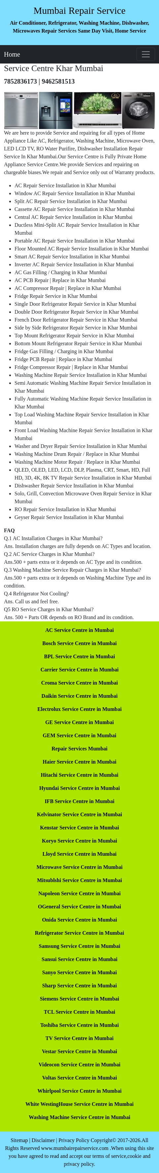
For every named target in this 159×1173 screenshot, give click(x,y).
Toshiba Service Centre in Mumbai (79, 1025)
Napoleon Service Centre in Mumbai (79, 893)
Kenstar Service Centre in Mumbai (79, 827)
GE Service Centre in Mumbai (79, 722)
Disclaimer (43, 1140)
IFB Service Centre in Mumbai (79, 801)
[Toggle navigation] (146, 54)
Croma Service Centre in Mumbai (79, 683)
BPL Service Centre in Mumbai (79, 656)
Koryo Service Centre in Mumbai (79, 841)
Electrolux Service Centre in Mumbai (79, 709)
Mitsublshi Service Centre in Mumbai (79, 880)
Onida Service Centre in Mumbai (79, 920)
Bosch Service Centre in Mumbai (79, 643)
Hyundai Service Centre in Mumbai (79, 788)
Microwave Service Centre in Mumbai (80, 867)
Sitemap (19, 1140)
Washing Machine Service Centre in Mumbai (79, 1117)
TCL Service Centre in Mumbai (79, 1012)
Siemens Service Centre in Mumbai (79, 999)
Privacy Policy (73, 1140)
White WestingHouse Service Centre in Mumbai (79, 1104)
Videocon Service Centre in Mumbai (79, 1064)
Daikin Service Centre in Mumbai (80, 696)
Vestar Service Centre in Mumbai (79, 1051)
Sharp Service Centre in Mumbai (79, 985)
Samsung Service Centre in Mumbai (79, 946)
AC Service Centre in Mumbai (79, 630)
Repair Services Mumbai (79, 748)
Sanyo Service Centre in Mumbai (79, 972)
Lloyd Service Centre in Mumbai (80, 854)
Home (12, 54)
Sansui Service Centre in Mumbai (79, 959)
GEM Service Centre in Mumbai (79, 735)
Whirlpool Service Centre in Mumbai (80, 1091)
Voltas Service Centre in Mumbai (79, 1078)
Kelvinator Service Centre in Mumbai (79, 814)
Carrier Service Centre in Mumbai (80, 669)
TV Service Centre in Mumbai (80, 1038)
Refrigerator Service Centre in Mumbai (79, 933)
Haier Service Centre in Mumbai (79, 762)
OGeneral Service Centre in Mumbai (79, 906)
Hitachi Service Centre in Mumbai (79, 775)
